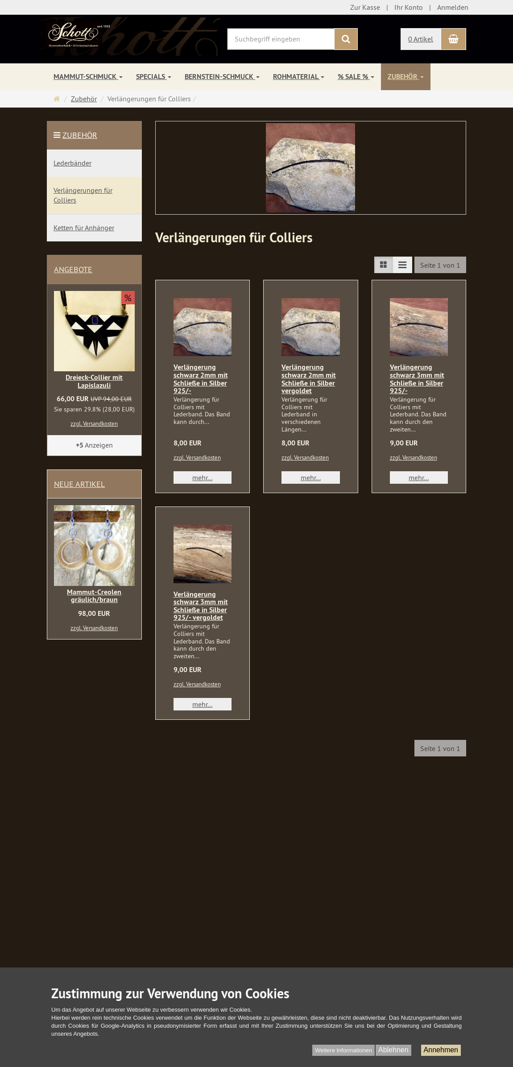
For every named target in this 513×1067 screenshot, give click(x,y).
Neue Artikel (79, 484)
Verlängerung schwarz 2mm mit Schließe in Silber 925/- (201, 378)
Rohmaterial (298, 76)
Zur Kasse (365, 7)
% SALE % (356, 76)
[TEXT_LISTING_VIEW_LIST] (383, 265)
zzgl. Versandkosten (197, 457)
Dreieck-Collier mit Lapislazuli (94, 381)
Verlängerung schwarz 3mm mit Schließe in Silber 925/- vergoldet (201, 606)
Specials (153, 76)
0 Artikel (420, 38)
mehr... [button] (202, 477)
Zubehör (406, 76)
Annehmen (441, 1050)
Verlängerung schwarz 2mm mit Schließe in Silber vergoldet (308, 378)
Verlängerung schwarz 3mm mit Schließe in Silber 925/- (417, 378)
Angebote (73, 269)
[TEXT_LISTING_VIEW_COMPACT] (402, 265)
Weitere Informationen (343, 1050)
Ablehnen (393, 1050)
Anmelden (452, 7)
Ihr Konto (408, 7)
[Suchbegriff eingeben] (281, 39)
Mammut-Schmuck (88, 76)
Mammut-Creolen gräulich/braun (94, 596)
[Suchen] (346, 39)
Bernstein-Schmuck (222, 76)
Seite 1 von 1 (440, 265)
